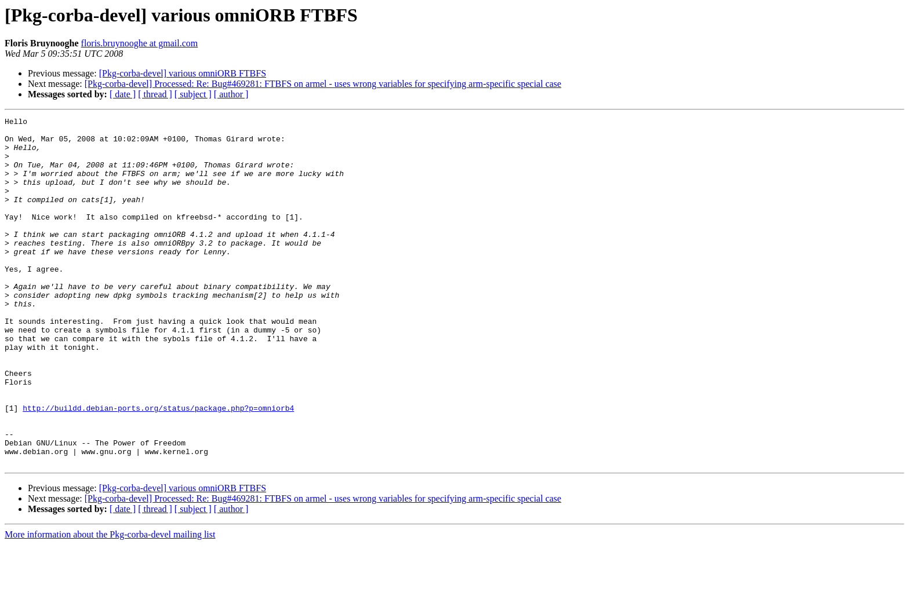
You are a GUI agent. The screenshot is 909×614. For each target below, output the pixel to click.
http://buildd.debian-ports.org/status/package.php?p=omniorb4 (158, 467)
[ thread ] (155, 94)
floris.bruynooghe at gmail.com (139, 43)
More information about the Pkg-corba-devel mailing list (110, 604)
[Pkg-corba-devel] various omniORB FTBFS (182, 73)
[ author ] (231, 94)
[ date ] (123, 94)
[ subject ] (193, 94)
